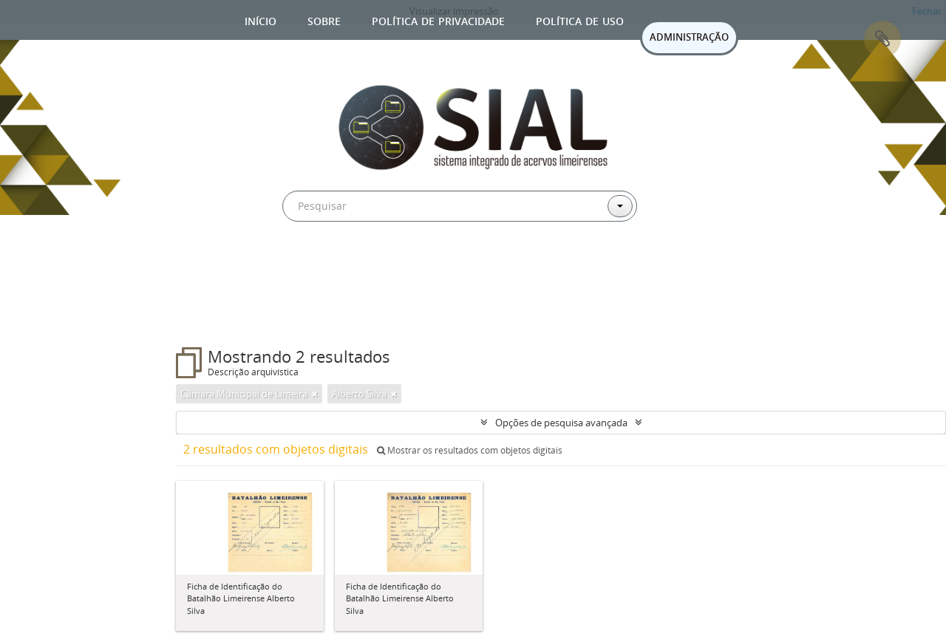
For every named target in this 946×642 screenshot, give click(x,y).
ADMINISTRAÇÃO (689, 37)
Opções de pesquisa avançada (561, 422)
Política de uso (580, 20)
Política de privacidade (438, 20)
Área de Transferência (882, 39)
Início (260, 20)
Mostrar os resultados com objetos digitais (469, 450)
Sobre (324, 20)
